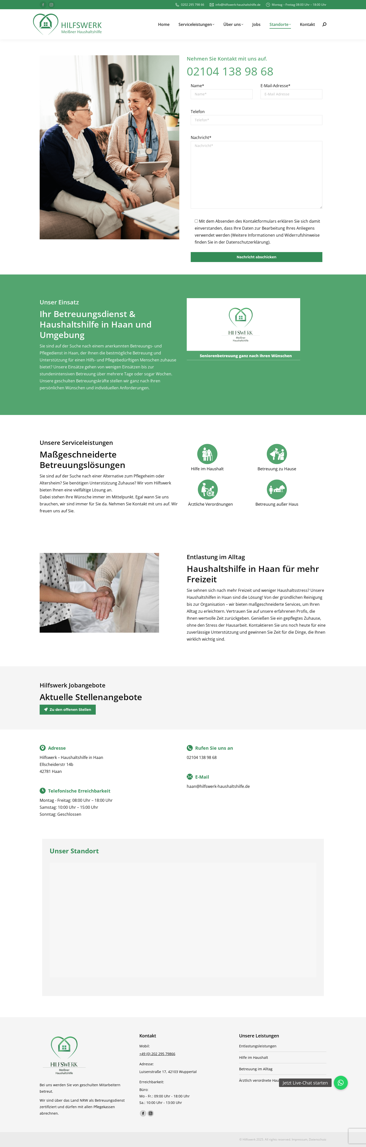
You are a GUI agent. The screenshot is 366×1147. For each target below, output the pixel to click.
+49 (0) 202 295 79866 (157, 1053)
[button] (341, 1083)
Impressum (299, 1139)
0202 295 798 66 (189, 4)
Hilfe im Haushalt (253, 1057)
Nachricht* (201, 137)
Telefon (198, 111)
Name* (197, 85)
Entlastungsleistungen (257, 1046)
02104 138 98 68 (230, 71)
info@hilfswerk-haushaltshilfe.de (235, 4)
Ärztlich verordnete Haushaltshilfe (267, 1080)
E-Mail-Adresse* (275, 85)
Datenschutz (317, 1139)
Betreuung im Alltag (256, 1069)
